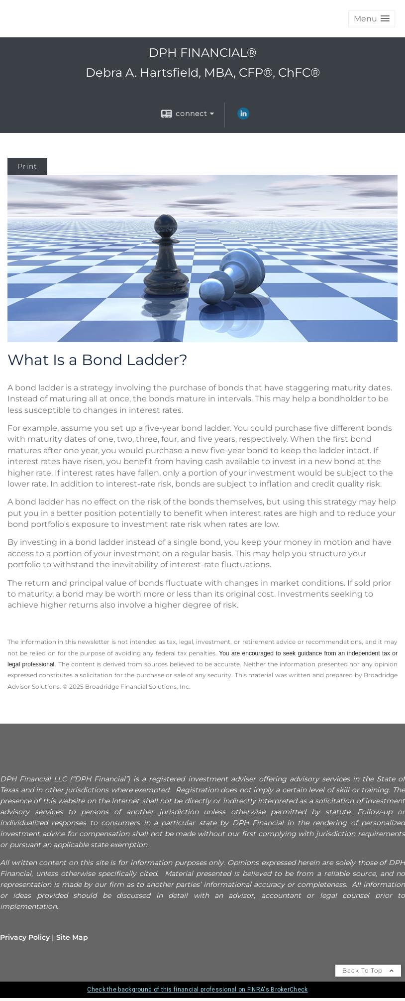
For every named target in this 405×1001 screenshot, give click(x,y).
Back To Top (368, 970)
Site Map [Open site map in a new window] (72, 937)
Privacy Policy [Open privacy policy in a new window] (25, 937)
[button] (371, 18)
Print (27, 166)
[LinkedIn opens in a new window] (243, 117)
